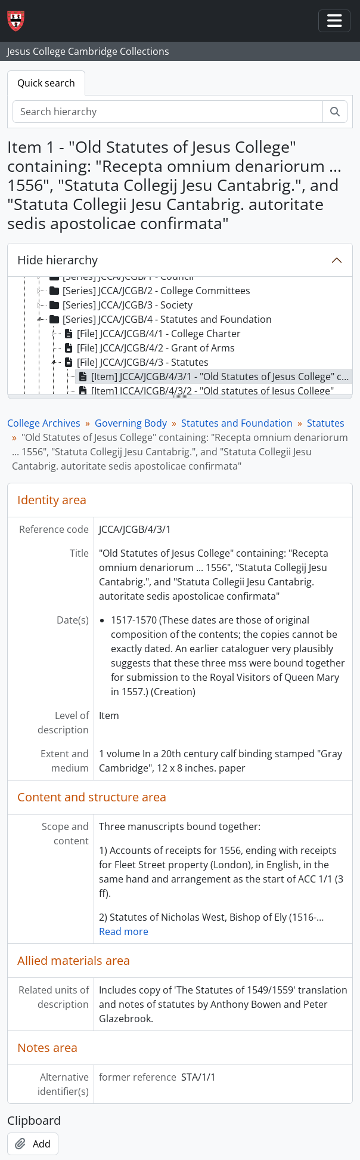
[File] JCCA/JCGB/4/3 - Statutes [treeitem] (135, 362)
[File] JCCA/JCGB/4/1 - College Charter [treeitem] (151, 333)
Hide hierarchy (57, 260)
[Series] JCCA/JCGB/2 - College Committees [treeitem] (148, 290)
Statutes (326, 423)
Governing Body (131, 423)
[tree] (180, 336)
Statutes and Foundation (237, 423)
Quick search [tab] (46, 83)
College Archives (43, 423)
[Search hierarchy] (168, 111)
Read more (123, 931)
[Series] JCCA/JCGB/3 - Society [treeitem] (120, 305)
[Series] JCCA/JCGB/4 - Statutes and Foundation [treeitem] (159, 319)
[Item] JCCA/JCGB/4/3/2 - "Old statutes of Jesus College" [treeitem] (205, 391)
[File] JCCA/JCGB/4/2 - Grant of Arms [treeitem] (148, 348)
